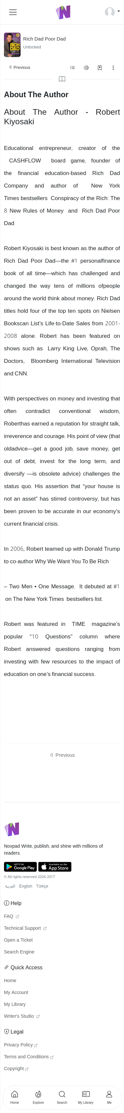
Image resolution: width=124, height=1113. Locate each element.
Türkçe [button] (42, 886)
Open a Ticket (18, 940)
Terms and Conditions (29, 1057)
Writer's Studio (22, 1016)
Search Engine (19, 952)
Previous (19, 67)
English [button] (25, 886)
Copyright (16, 1068)
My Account (16, 992)
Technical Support (25, 928)
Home (10, 980)
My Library (14, 1004)
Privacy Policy (20, 1045)
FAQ (11, 916)
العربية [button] (10, 886)
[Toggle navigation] (13, 12)
